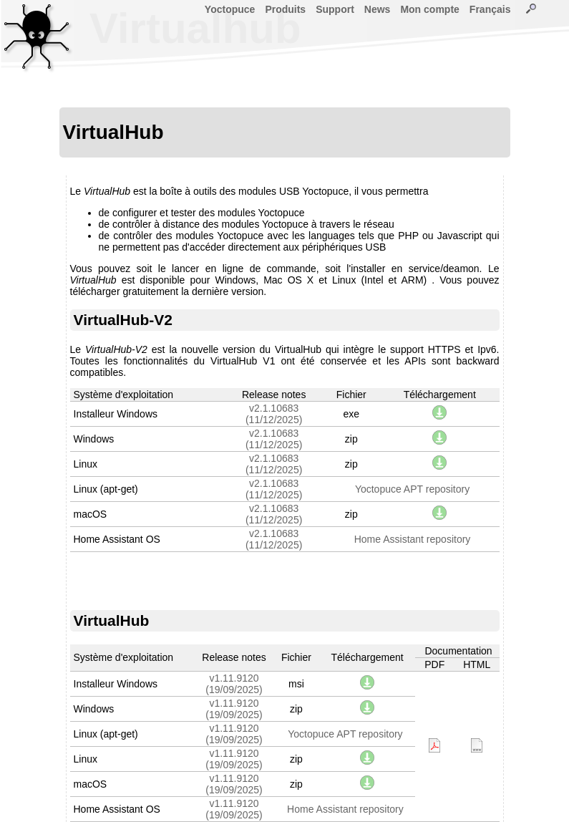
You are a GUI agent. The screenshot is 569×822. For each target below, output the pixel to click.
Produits (285, 9)
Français (490, 9)
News (377, 9)
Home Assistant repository (412, 539)
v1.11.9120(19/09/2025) (233, 683)
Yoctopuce (230, 9)
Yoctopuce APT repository (412, 489)
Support (335, 9)
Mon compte (429, 9)
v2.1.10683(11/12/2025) (273, 413)
